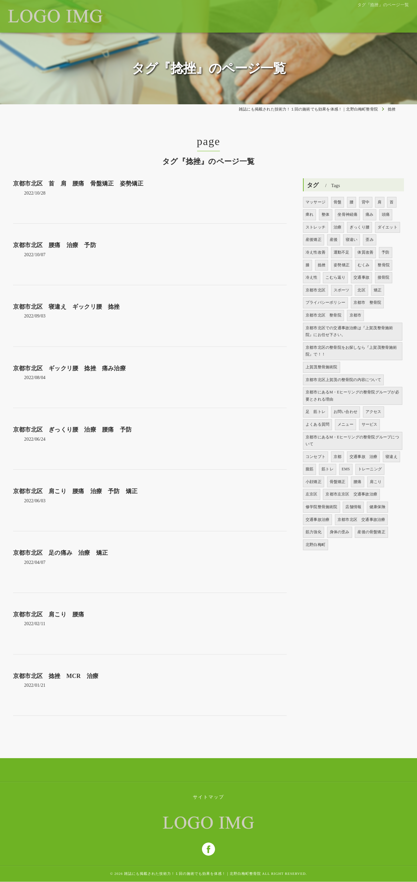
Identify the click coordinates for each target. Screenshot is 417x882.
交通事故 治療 (363, 456)
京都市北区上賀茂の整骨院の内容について (343, 379)
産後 (334, 239)
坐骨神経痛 (347, 214)
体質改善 (365, 252)
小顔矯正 (314, 481)
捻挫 (321, 265)
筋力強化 (314, 532)
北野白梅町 (315, 544)
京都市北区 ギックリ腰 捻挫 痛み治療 (69, 368)
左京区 (312, 494)
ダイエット (387, 227)
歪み (369, 239)
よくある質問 (317, 424)
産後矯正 (314, 239)
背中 (365, 202)
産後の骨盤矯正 (371, 532)
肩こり (376, 481)
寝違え (391, 456)
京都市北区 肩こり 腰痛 (51, 614)
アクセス (373, 411)
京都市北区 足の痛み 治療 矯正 (60, 553)
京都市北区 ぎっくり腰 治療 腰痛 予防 (72, 429)
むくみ (364, 265)
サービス (370, 424)
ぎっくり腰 (359, 227)
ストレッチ (315, 227)
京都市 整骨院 (367, 302)
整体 (325, 214)
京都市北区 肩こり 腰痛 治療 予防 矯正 (78, 491)
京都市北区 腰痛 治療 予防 (54, 245)
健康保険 (377, 507)
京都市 (356, 315)
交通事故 (361, 277)
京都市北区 (315, 290)
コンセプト (315, 456)
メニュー (345, 424)
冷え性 (312, 277)
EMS (346, 469)
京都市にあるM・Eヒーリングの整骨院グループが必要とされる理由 (352, 396)
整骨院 (384, 265)
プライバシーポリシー (325, 302)
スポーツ (342, 290)
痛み (369, 214)
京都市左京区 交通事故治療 (351, 494)
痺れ (309, 214)
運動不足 (342, 252)
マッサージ (315, 202)
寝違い (352, 239)
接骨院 (384, 277)
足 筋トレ (315, 411)
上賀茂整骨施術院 (322, 367)
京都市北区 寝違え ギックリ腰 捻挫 (66, 306)
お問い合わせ (345, 411)
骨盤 (337, 202)
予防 (385, 252)
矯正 (377, 290)
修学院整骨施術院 (322, 507)
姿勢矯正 (342, 265)
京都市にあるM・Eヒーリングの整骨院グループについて (352, 441)
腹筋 (309, 469)
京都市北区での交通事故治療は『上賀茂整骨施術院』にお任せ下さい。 (349, 331)
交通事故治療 (317, 519)
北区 (361, 290)
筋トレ (328, 469)
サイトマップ (208, 797)
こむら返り (335, 277)
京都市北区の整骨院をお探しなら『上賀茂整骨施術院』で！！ (351, 351)
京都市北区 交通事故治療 (361, 519)
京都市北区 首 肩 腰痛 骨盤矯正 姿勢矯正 (78, 183)
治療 (337, 227)
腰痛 (357, 481)
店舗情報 (353, 507)
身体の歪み (340, 532)
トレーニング (370, 469)
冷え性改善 (315, 252)
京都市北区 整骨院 (323, 315)
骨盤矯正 (338, 481)
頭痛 (386, 214)
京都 (337, 456)
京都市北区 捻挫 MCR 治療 (55, 676)
